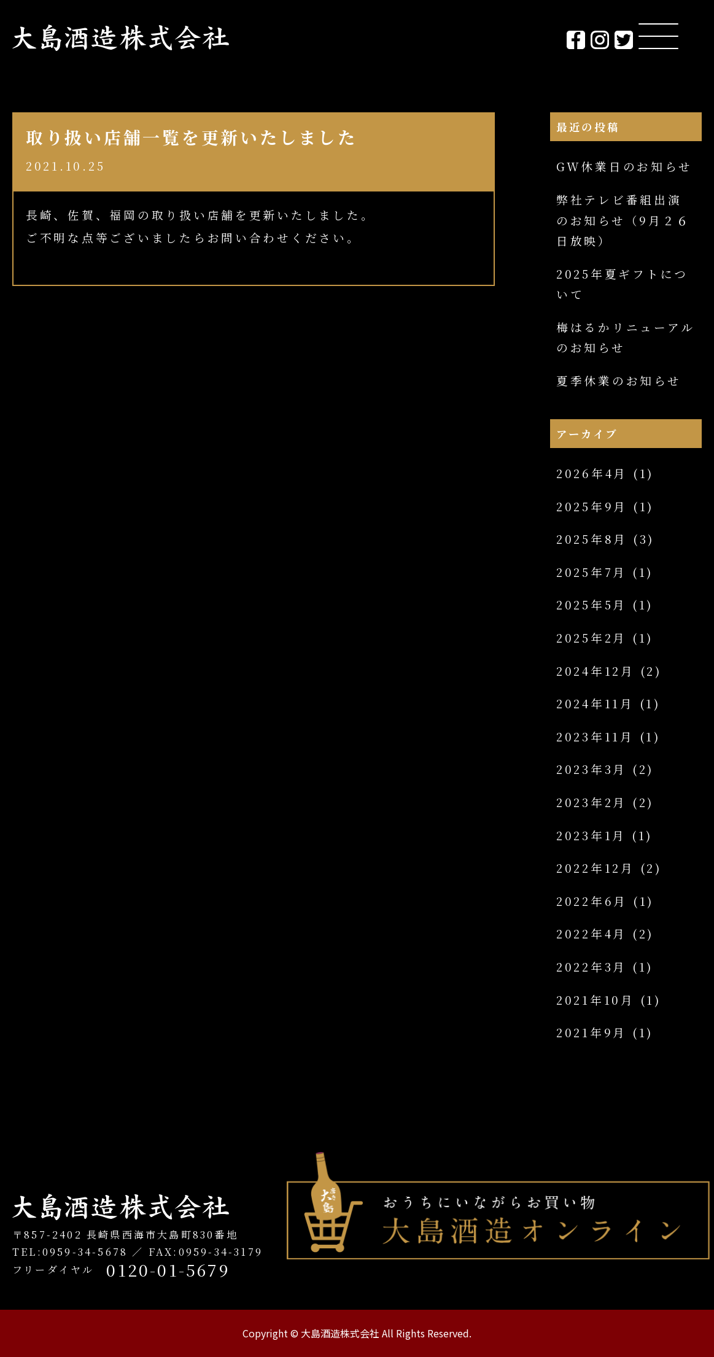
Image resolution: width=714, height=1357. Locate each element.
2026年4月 (591, 473)
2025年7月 (591, 572)
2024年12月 (595, 671)
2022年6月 (591, 901)
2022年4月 (591, 933)
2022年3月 (591, 967)
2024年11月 (595, 703)
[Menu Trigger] (658, 35)
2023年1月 (591, 835)
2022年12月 (595, 868)
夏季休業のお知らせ (618, 381)
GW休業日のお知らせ (624, 166)
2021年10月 (595, 1000)
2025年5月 (591, 605)
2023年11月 (595, 736)
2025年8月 (591, 539)
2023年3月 (591, 769)
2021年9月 (591, 1032)
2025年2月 (591, 638)
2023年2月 (591, 802)
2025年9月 (591, 506)
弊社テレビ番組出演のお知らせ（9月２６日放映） (623, 220)
